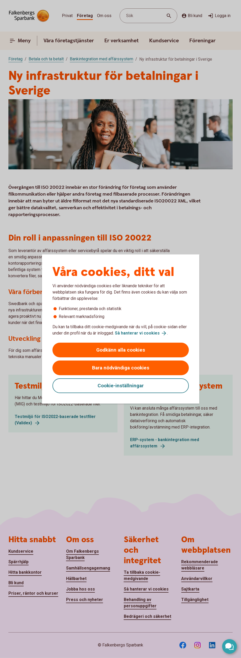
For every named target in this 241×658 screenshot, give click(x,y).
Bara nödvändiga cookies (120, 368)
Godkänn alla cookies (120, 350)
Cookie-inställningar (121, 386)
